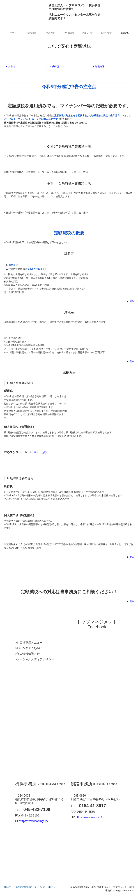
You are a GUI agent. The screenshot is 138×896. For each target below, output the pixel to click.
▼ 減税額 (54, 66)
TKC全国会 (69, 32)
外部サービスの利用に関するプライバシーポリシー (31, 887)
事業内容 (50, 32)
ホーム (13, 32)
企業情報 (31, 32)
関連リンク (87, 32)
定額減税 (125, 32)
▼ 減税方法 (98, 66)
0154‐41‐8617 (92, 805)
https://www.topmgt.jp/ (34, 821)
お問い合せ (106, 32)
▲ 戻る (130, 301)
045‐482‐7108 (36, 809)
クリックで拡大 (40, 452)
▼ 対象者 (10, 66)
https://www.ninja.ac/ (89, 817)
